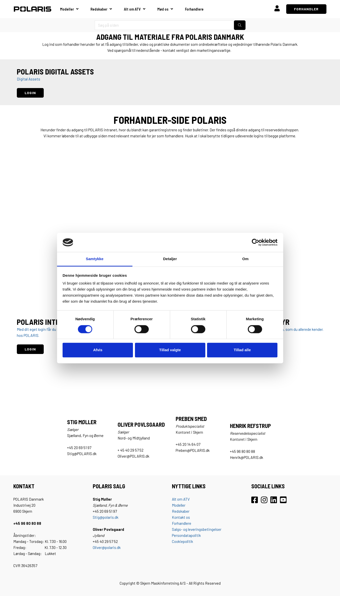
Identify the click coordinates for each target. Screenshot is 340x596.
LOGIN (30, 93)
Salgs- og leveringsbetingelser (196, 529)
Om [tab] (245, 259)
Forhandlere (194, 9)
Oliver (97, 547)
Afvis (98, 350)
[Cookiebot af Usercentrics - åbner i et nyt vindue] (255, 242)
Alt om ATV (132, 9)
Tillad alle (242, 350)
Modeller (67, 9)
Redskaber (98, 9)
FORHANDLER (306, 9)
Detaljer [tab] (170, 259)
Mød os (162, 9)
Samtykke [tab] (94, 259)
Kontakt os (181, 517)
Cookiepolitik (182, 541)
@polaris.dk (111, 547)
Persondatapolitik (186, 535)
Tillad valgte (170, 350)
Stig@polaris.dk (105, 517)
